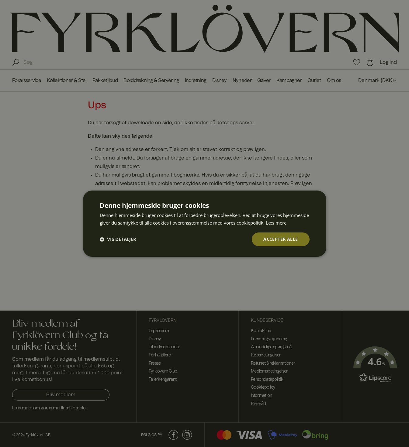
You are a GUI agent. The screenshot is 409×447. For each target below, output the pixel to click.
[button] (118, 239)
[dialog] (204, 223)
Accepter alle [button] (280, 239)
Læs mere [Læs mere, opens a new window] (276, 222)
